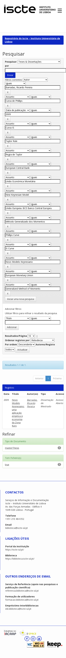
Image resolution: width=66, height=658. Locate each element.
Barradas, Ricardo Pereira (32, 403)
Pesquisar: (11, 61)
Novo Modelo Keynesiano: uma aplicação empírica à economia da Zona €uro (18, 412)
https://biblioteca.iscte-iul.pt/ (19, 558)
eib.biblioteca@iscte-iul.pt (18, 608)
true (7, 464)
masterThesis (12, 447)
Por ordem (11, 344)
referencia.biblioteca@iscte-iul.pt (22, 590)
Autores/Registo (45, 344)
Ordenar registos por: (17, 340)
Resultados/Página (16, 335)
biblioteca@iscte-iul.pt (16, 527)
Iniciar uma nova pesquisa (20, 299)
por (7, 65)
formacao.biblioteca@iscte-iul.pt (22, 599)
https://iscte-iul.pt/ (14, 549)
